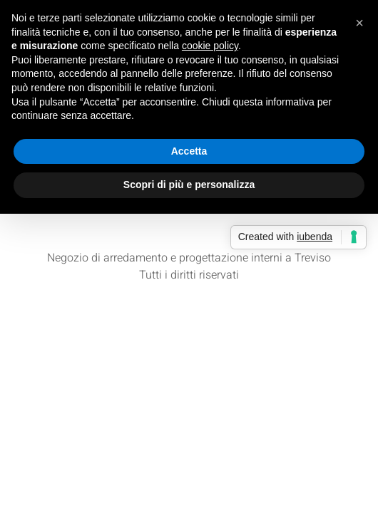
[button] (359, 22)
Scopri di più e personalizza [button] (189, 184)
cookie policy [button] (210, 45)
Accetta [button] (189, 151)
